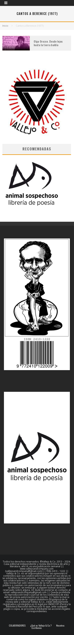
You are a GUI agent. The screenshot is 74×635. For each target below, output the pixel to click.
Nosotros (60, 625)
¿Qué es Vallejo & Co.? (41, 625)
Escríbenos (37, 628)
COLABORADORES (17, 625)
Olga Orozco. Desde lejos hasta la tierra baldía (48, 43)
